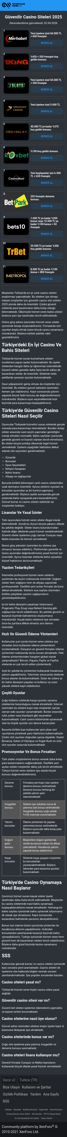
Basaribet (17, 1110)
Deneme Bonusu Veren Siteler (18, 1114)
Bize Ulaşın (11, 1087)
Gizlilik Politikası (15, 1094)
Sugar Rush (43, 1110)
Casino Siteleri (46, 1118)
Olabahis (8, 1110)
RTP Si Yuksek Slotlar (52, 1114)
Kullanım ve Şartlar (36, 1087)
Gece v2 (9, 1080)
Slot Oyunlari (37, 1114)
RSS (6, 1101)
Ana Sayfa (51, 1094)
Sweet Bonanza (56, 1110)
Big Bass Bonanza (30, 1110)
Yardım (35, 1094)
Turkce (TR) (28, 1080)
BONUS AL (47, 43)
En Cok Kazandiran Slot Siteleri (27, 1118)
